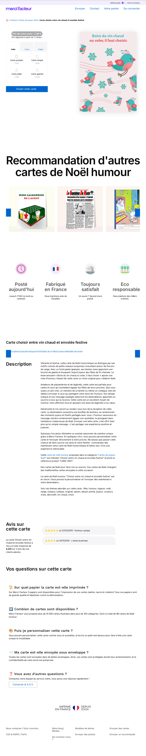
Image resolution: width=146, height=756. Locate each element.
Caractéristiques (27, 351)
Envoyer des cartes (119, 728)
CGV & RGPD (12, 734)
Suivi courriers (31, 728)
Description (13, 351)
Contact (94, 8)
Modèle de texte (74, 351)
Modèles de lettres (84, 728)
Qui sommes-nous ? (61, 738)
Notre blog (57, 728)
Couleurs (61, 351)
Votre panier (111, 8)
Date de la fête (49, 351)
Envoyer (80, 8)
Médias (55, 731)
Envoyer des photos (85, 734)
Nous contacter (14, 728)
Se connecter (131, 8)
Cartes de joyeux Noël (28, 20)
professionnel (131, 2)
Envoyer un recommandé (122, 734)
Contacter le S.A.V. (23, 684)
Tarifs (39, 351)
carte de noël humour (58, 455)
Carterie (13, 20)
